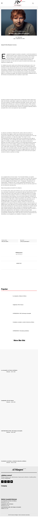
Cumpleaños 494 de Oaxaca (18, 304)
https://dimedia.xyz (19, 254)
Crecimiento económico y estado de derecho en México (23, 322)
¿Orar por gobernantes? (24, 241)
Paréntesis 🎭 (22, 31)
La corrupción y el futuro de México (19, 296)
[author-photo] (3, 371)
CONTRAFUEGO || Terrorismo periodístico (21, 330)
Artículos (3, 502)
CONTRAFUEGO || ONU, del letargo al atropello (22, 313)
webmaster (20, 37)
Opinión (2, 508)
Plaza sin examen (5, 241)
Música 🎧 (14, 31)
